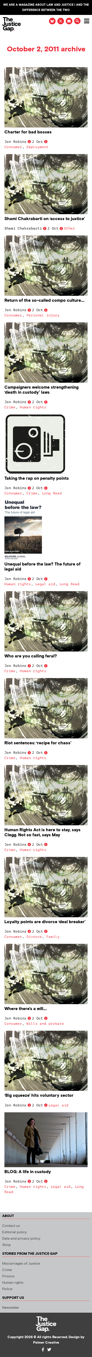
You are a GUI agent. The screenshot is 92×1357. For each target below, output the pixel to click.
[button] (77, 21)
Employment (37, 147)
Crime (9, 407)
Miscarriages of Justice (21, 1263)
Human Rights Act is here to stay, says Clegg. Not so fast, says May (42, 832)
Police (7, 1289)
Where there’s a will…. (25, 1009)
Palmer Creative (46, 1343)
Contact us (11, 1226)
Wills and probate (45, 1024)
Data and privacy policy (21, 1238)
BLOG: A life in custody (27, 1172)
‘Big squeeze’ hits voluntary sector (38, 1095)
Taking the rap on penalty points (36, 478)
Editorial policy (14, 1232)
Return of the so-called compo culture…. (44, 300)
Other (69, 228)
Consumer (13, 147)
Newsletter (10, 1307)
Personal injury (43, 315)
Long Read (52, 493)
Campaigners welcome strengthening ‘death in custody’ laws (41, 390)
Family (53, 937)
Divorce (34, 937)
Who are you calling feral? (30, 656)
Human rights (33, 407)
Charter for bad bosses (28, 132)
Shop (6, 1245)
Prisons (8, 1276)
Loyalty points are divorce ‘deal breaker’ (44, 922)
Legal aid (45, 584)
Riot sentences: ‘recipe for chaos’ (37, 743)
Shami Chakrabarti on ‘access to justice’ (44, 219)
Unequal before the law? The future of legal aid (42, 567)
